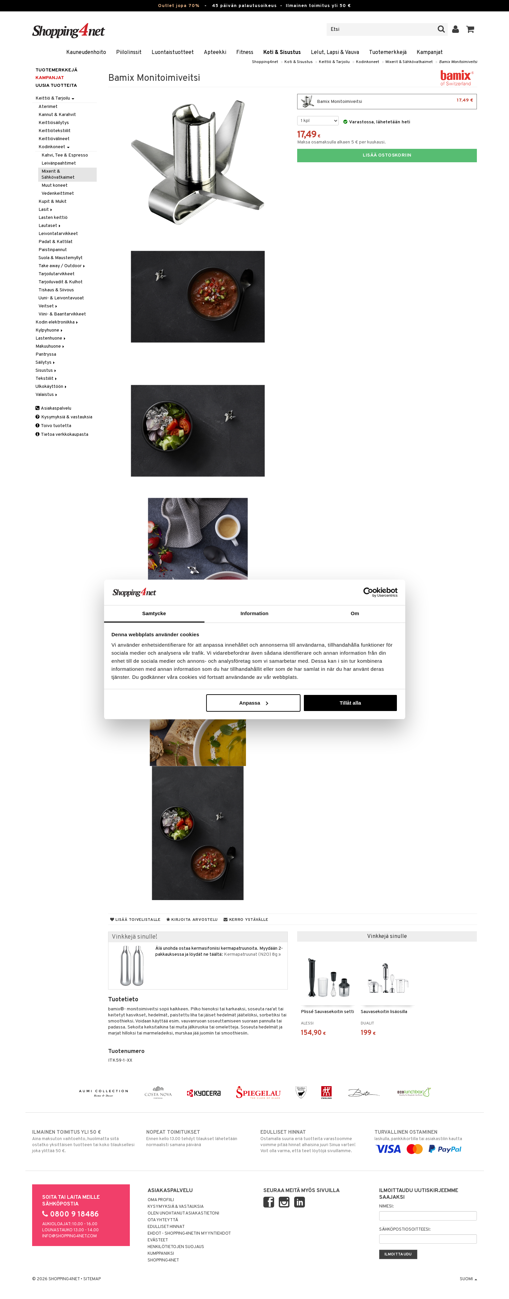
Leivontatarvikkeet (58, 234)
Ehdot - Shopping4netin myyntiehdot (189, 1233)
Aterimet (48, 107)
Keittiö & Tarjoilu (334, 62)
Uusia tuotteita (56, 85)
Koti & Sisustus (282, 52)
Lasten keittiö (53, 218)
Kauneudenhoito (86, 52)
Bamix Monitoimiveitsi (458, 62)
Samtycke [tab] (154, 613)
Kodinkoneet (367, 62)
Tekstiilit (46, 378)
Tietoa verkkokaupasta (61, 434)
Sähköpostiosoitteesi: (404, 1229)
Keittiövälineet (54, 139)
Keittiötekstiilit (54, 131)
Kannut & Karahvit (57, 115)
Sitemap (92, 1279)
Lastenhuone (51, 338)
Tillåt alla (350, 703)
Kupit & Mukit (52, 201)
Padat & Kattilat (55, 242)
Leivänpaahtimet (58, 163)
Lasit (45, 210)
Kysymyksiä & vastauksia (63, 417)
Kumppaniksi (161, 1253)
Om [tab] (355, 613)
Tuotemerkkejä (388, 52)
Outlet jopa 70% (178, 6)
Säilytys (45, 362)
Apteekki (215, 52)
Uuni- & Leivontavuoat (61, 298)
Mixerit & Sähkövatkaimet (409, 62)
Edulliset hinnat (166, 1227)
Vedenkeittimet (57, 193)
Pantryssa (45, 354)
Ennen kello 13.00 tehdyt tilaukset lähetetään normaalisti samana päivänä (197, 1138)
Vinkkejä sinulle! (134, 937)
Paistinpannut (52, 250)
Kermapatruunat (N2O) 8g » (252, 954)
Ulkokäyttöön (51, 387)
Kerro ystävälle (246, 920)
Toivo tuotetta (53, 426)
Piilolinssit (129, 52)
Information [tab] (255, 613)
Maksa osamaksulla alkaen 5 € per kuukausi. (341, 142)
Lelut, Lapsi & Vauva (335, 52)
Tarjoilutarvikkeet (56, 274)
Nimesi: (386, 1206)
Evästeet (158, 1240)
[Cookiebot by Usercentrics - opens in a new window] (368, 592)
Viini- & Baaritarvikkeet (62, 314)
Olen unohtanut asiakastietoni (183, 1213)
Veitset (48, 306)
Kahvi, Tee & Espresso (64, 155)
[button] (470, 29)
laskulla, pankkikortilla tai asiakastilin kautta (425, 1141)
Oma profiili (161, 1200)
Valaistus (46, 395)
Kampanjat (430, 52)
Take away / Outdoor (62, 266)
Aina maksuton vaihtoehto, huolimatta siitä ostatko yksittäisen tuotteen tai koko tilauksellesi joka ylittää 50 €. (83, 1141)
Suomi (468, 1279)
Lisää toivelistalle (135, 920)
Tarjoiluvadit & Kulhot (60, 282)
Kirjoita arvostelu (192, 920)
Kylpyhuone (49, 330)
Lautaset (50, 226)
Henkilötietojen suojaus (176, 1247)
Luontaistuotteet (173, 52)
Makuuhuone (50, 346)
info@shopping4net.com (69, 1236)
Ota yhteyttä (163, 1220)
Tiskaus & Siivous (56, 290)
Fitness (244, 52)
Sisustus (46, 370)
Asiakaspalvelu (53, 408)
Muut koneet (54, 185)
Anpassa (253, 703)
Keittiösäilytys (53, 123)
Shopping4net (265, 62)
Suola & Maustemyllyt (60, 258)
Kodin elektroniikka (57, 322)
